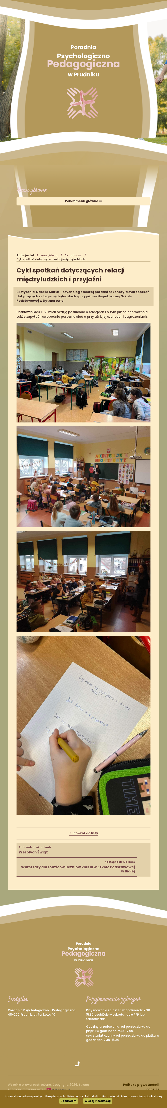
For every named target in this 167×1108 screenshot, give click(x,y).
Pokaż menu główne (83, 201)
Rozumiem (69, 1101)
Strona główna (47, 255)
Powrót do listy (83, 833)
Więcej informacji (98, 1101)
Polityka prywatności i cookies (141, 1087)
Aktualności (73, 255)
